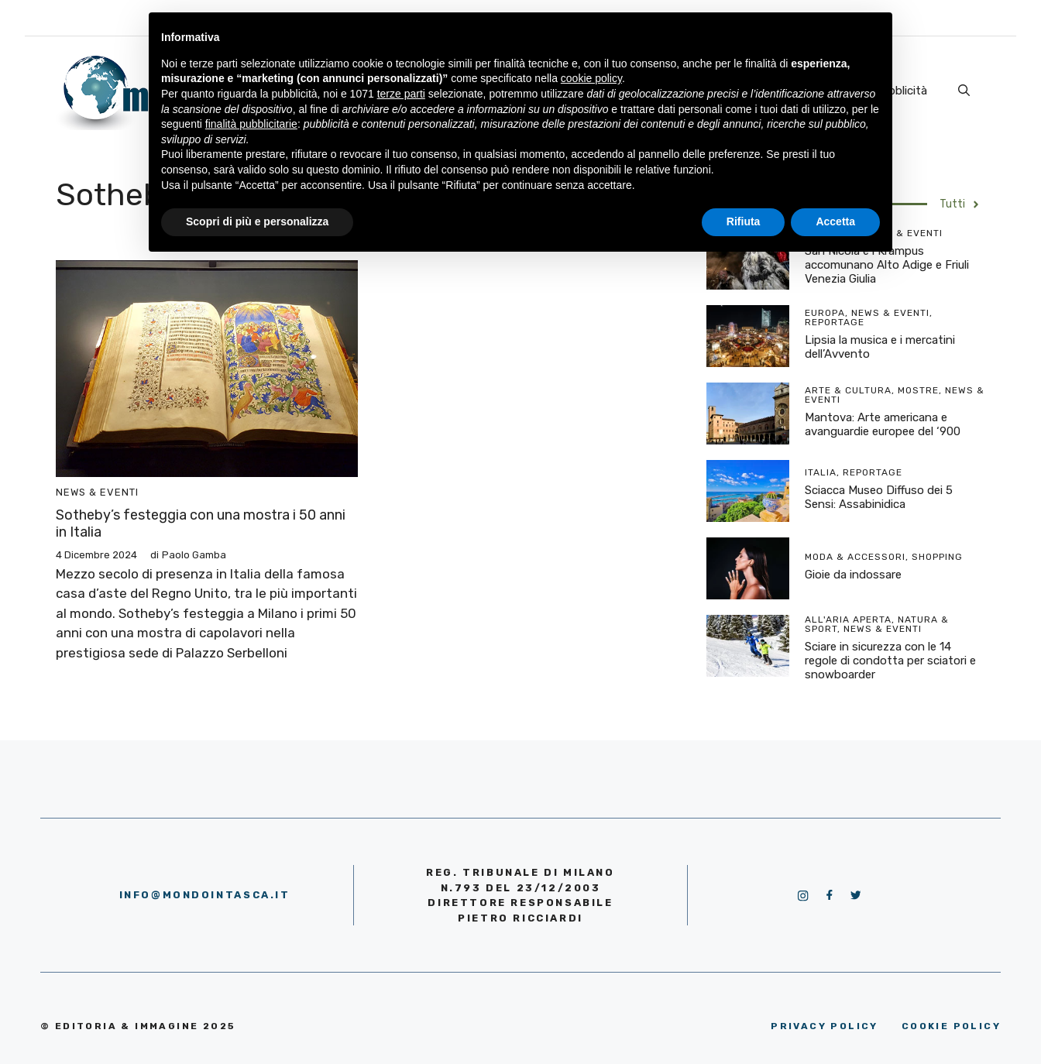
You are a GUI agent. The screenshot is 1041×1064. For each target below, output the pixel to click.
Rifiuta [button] (744, 221)
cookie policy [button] (591, 78)
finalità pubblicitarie (251, 124)
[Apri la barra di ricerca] (964, 90)
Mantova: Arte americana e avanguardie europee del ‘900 (882, 424)
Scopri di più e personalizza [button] (257, 221)
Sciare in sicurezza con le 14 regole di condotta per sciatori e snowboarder (890, 660)
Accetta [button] (835, 221)
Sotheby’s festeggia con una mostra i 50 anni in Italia (200, 523)
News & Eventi (97, 492)
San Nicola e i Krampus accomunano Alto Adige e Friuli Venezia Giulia (887, 265)
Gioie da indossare (853, 575)
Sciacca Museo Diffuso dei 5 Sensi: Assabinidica (879, 497)
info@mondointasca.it (204, 895)
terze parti (401, 94)
